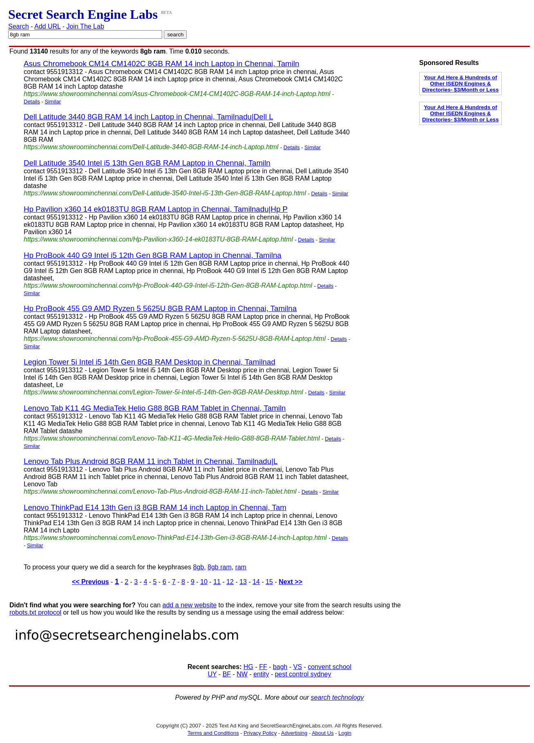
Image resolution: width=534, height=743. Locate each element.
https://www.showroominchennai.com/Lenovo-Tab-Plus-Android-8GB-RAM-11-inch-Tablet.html (160, 491)
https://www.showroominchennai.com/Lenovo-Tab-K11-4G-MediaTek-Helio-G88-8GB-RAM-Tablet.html (172, 438)
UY (212, 674)
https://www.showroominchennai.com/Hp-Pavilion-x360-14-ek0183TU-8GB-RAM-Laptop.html (158, 239)
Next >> (290, 581)
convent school (329, 666)
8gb (198, 567)
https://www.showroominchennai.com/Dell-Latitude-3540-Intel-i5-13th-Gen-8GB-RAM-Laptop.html (165, 193)
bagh (280, 666)
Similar (53, 101)
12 (230, 581)
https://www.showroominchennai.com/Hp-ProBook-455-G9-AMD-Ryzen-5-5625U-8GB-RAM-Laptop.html (175, 338)
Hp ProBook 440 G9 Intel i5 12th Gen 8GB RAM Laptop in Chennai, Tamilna (153, 255)
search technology (337, 697)
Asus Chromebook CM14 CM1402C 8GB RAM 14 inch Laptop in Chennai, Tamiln (161, 63)
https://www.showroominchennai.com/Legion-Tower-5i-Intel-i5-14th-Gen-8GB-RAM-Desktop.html (163, 392)
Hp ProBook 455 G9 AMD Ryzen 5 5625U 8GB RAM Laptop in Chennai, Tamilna (160, 308)
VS (297, 666)
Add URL (47, 26)
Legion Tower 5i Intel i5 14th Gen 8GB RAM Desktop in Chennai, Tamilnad (149, 362)
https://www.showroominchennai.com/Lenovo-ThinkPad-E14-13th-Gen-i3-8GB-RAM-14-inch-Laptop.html (175, 537)
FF (263, 666)
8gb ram (220, 567)
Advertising (294, 733)
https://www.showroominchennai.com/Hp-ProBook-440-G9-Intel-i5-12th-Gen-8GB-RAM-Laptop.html (168, 285)
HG (248, 666)
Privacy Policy (260, 733)
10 (204, 581)
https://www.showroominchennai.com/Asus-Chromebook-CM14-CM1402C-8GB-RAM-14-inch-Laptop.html (177, 93)
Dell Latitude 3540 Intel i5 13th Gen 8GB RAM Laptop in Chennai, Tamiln (147, 163)
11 (217, 581)
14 (256, 581)
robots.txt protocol (35, 612)
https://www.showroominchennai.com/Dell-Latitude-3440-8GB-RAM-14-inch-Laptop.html (151, 146)
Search (18, 26)
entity (261, 674)
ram (241, 567)
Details (32, 101)
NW (242, 674)
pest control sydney (303, 674)
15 (269, 581)
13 (243, 581)
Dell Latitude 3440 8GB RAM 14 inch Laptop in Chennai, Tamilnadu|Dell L (148, 116)
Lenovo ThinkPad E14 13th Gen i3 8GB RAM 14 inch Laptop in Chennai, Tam (155, 507)
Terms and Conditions (213, 733)
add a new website (190, 605)
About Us (322, 733)
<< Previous (90, 581)
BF (227, 674)
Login (344, 733)
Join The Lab (85, 26)
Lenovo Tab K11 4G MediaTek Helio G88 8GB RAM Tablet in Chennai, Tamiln (155, 408)
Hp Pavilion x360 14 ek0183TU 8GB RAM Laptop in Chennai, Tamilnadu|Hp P (156, 209)
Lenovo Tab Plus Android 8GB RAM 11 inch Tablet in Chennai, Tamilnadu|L (150, 461)
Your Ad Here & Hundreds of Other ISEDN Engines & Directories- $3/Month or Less (460, 83)
